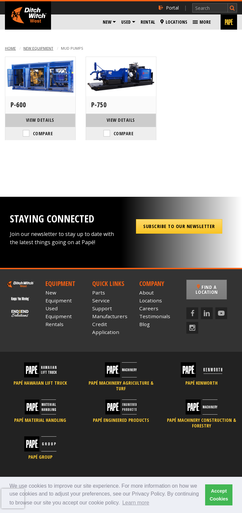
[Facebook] (192, 313)
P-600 (18, 104)
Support (102, 308)
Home (10, 48)
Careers (148, 308)
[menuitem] (109, 22)
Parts (98, 292)
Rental (148, 22)
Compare (43, 133)
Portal (169, 8)
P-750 (99, 104)
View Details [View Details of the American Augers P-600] (40, 120)
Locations (173, 22)
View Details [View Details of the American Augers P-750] (121, 120)
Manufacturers (109, 316)
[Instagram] (192, 328)
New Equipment (38, 48)
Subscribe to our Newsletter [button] (179, 226)
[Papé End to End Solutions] (20, 313)
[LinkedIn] (207, 313)
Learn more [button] (135, 502)
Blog (144, 324)
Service (101, 300)
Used (126, 22)
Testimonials (154, 316)
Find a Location (207, 289)
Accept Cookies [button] (219, 494)
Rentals (54, 324)
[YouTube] (221, 313)
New (107, 22)
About (146, 292)
